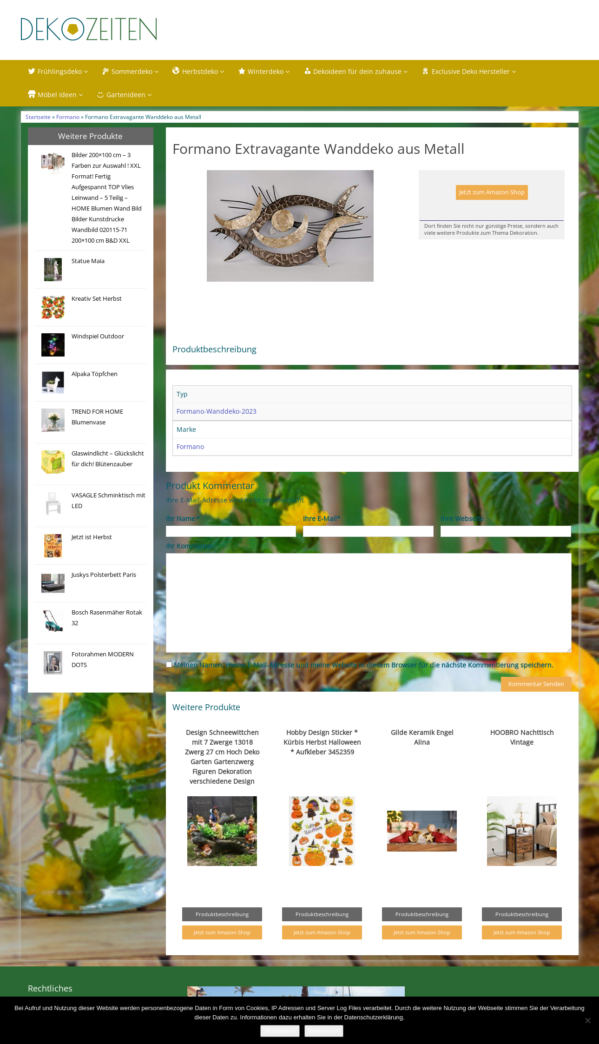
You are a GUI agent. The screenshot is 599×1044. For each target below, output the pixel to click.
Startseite (38, 116)
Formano (67, 116)
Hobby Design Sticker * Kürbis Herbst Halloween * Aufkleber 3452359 (322, 742)
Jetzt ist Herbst (92, 537)
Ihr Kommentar (189, 546)
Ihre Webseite (462, 518)
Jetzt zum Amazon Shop (492, 192)
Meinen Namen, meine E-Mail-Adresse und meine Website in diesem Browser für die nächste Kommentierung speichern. (363, 665)
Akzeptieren (280, 1030)
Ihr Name (182, 518)
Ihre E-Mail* (322, 518)
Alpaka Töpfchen (95, 374)
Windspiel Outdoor (98, 336)
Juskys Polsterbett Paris (104, 575)
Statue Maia (88, 261)
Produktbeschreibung (222, 914)
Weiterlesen (324, 1030)
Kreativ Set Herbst (97, 299)
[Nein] (587, 1020)
